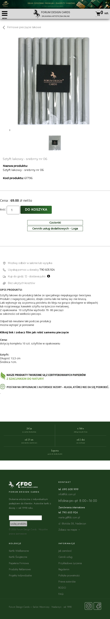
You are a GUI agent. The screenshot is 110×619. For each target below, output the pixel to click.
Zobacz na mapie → (69, 529)
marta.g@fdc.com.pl (69, 517)
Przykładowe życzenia (70, 563)
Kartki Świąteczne (18, 557)
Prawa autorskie (66, 581)
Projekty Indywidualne (20, 575)
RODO (62, 588)
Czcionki (55, 222)
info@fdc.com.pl (66, 494)
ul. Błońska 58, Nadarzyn (72, 523)
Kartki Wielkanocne (19, 551)
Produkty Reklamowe (20, 569)
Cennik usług (65, 557)
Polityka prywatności (69, 575)
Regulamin (63, 569)
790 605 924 (47, 269)
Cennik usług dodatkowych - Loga (55, 228)
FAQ (60, 594)
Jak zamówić (65, 551)
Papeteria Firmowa (19, 563)
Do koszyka (36, 209)
